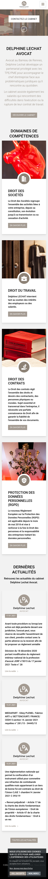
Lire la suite (10, 671)
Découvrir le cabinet (24, 115)
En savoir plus (17, 225)
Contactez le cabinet (24, 19)
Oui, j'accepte (18, 874)
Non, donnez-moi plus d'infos (21, 868)
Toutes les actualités (24, 840)
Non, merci (34, 874)
